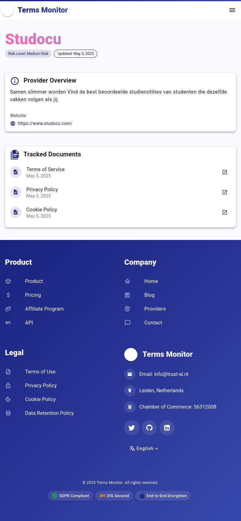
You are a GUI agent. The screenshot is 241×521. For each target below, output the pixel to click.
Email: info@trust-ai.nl (163, 374)
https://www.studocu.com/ (45, 123)
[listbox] (120, 192)
